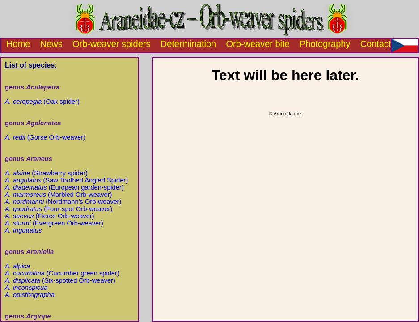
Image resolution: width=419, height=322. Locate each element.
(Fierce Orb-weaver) (49, 216)
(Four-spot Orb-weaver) (58, 208)
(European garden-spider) (64, 187)
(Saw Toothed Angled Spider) (66, 180)
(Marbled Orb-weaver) (58, 194)
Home (15, 44)
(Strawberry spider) (46, 173)
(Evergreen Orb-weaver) (54, 223)
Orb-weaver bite (257, 44)
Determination (188, 44)
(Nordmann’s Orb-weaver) (63, 201)
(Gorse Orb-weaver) (45, 137)
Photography (325, 44)
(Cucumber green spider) (62, 273)
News (51, 44)
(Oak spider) (42, 101)
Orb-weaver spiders (111, 44)
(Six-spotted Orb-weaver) (60, 280)
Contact (375, 44)
